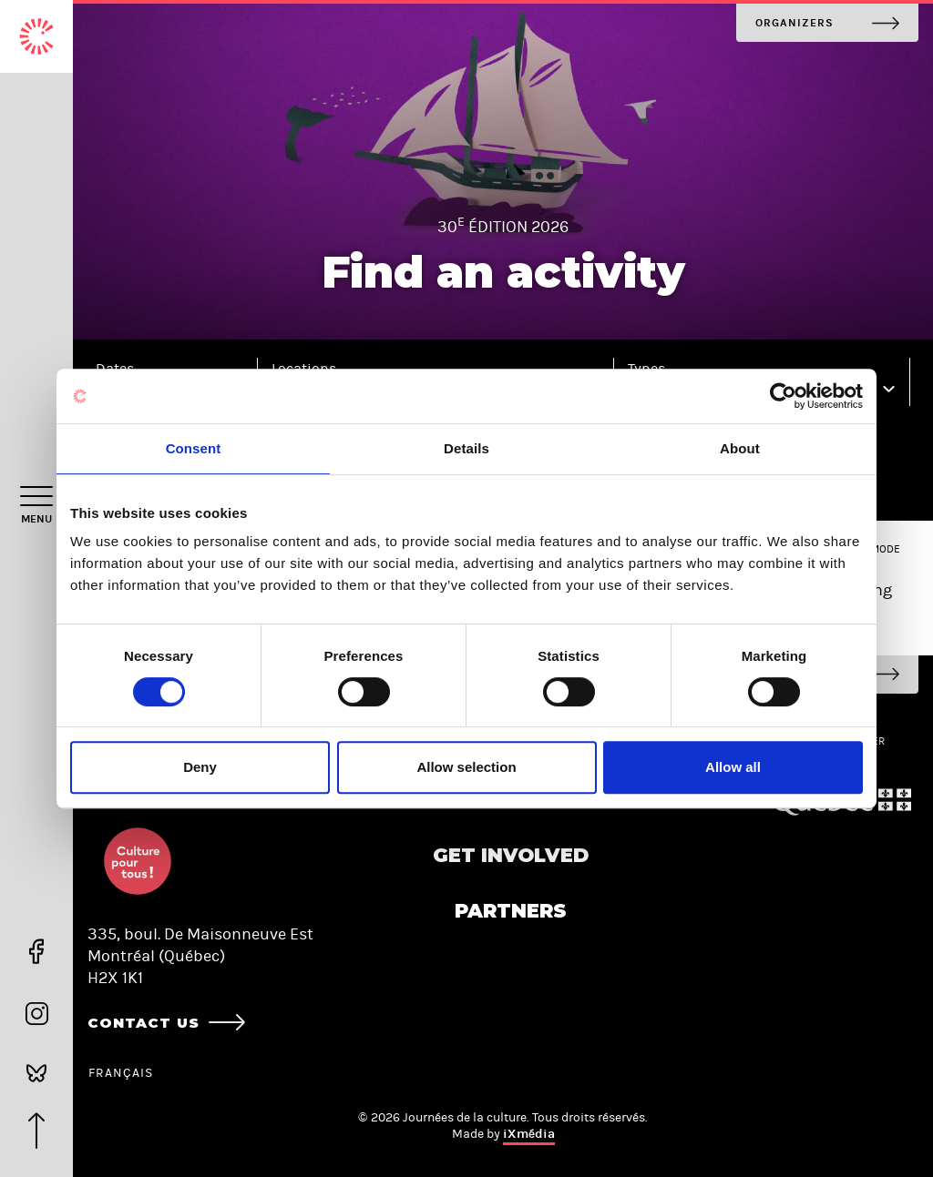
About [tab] (740, 448)
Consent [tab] (193, 448)
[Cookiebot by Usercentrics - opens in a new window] (783, 396)
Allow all (733, 767)
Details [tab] (466, 448)
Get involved (511, 855)
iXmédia (529, 1133)
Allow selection (466, 767)
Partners (511, 910)
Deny (200, 767)
